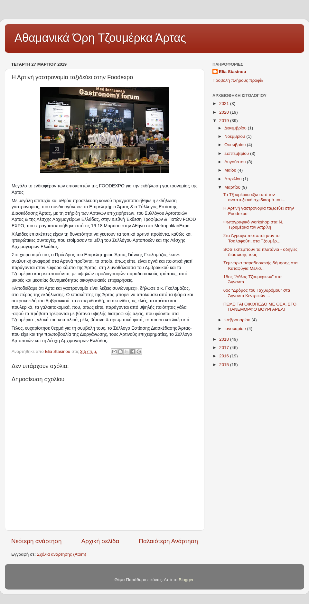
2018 (224, 339)
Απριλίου (233, 178)
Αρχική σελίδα (100, 541)
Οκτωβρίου (235, 144)
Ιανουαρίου (235, 328)
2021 (224, 103)
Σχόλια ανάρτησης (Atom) (61, 554)
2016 (224, 356)
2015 (224, 364)
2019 (224, 120)
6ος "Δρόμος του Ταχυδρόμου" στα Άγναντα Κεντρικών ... (256, 293)
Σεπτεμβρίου (237, 153)
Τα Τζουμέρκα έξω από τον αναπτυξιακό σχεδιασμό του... (254, 197)
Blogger (186, 579)
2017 (224, 347)
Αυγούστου (235, 161)
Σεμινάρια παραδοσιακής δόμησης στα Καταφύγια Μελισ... (260, 265)
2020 (224, 112)
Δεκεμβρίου (236, 128)
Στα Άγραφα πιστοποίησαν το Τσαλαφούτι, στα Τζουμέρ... (251, 238)
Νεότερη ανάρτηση (36, 541)
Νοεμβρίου (235, 136)
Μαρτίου (233, 187)
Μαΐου (231, 170)
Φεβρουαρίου (237, 319)
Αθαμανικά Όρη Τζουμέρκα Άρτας (100, 37)
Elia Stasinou (232, 71)
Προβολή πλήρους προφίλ (237, 80)
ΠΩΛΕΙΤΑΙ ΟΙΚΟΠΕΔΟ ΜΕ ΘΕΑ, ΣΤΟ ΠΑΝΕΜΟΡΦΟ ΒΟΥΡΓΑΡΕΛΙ (259, 307)
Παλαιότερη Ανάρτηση (168, 541)
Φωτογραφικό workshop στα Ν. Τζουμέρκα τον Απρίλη (253, 225)
